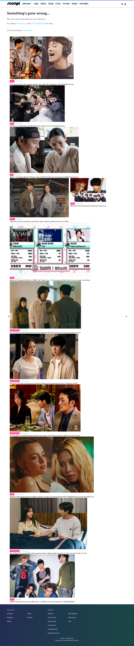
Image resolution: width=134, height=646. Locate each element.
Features (84, 4)
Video (43, 4)
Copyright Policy (53, 629)
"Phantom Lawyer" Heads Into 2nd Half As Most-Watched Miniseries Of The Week (39, 221)
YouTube (29, 617)
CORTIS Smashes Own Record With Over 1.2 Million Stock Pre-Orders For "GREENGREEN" (42, 602)
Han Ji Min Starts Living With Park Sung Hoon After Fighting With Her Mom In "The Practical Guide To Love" (48, 553)
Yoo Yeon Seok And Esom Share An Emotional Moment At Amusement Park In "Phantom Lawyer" (44, 383)
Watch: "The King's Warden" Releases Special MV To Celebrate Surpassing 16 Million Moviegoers (44, 177)
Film (12, 174)
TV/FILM (66, 4)
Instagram (10, 617)
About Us (51, 613)
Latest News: (28, 30)
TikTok (29, 613)
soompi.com (20, 23)
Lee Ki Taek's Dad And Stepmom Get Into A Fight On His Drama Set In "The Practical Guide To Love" (45, 333)
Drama (12, 219)
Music (74, 4)
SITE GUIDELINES (39, 23)
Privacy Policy (52, 621)
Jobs (69, 621)
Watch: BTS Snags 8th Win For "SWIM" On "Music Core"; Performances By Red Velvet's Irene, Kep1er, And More (50, 280)
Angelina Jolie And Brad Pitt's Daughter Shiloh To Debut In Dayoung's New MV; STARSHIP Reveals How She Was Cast (52, 497)
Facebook (10, 613)
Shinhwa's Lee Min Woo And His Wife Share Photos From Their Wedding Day (37, 126)
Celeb (50, 4)
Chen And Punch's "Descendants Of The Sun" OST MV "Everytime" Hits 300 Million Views (42, 84)
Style (58, 4)
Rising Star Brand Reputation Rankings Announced (88, 206)
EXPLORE (26, 4)
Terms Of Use (52, 617)
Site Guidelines (72, 613)
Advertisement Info (54, 633)
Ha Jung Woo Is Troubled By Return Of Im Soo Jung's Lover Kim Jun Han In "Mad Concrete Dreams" (45, 435)
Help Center (72, 617)
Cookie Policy (52, 625)
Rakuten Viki (71, 640)
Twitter (9, 621)
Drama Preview (15, 330)
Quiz (36, 4)
